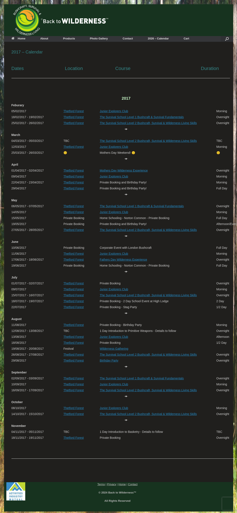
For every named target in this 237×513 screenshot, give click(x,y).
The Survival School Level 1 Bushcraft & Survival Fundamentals (142, 117)
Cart (186, 38)
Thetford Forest (73, 111)
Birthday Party (109, 360)
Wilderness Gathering (114, 348)
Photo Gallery (99, 38)
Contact (128, 38)
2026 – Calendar (158, 38)
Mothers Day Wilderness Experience (124, 170)
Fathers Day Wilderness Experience (123, 259)
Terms (101, 484)
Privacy (111, 484)
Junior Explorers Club (114, 111)
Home (18, 38)
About (44, 38)
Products (69, 38)
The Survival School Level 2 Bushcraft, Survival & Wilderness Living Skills (148, 123)
